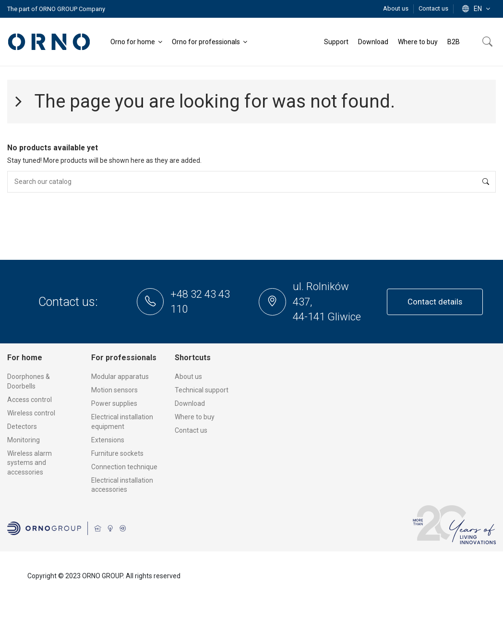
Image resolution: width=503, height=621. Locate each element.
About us (396, 8)
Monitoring (23, 440)
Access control (29, 399)
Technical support (201, 390)
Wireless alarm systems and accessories (29, 463)
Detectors (22, 426)
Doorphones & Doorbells (28, 381)
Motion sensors (114, 390)
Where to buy (195, 417)
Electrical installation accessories (122, 485)
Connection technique (124, 467)
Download (190, 403)
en (477, 8)
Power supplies (114, 403)
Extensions (107, 440)
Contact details (434, 301)
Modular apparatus (120, 376)
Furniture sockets (117, 453)
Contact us (433, 8)
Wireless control (31, 413)
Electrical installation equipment (122, 421)
